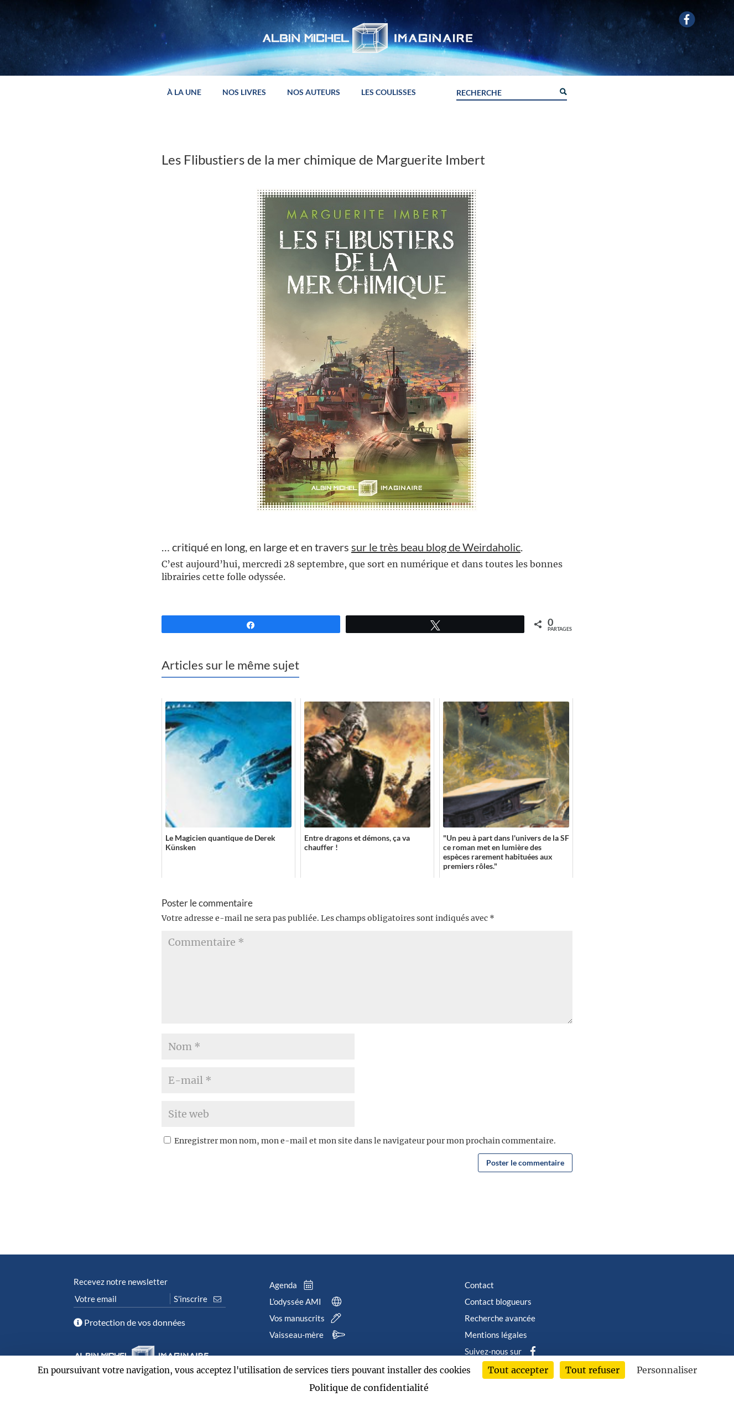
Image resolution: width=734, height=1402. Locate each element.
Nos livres (244, 92)
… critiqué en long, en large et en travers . (342, 547)
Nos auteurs (313, 92)
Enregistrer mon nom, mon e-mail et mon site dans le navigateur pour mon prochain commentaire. (365, 1141)
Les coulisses (388, 92)
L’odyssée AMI (307, 1301)
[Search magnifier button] (562, 90)
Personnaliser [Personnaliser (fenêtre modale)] (667, 1369)
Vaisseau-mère (308, 1335)
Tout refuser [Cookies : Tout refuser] (592, 1369)
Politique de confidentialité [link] (369, 1387)
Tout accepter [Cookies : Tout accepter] (518, 1369)
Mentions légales (496, 1335)
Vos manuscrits (307, 1318)
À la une (184, 92)
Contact (479, 1285)
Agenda (293, 1285)
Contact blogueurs (498, 1301)
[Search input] (505, 91)
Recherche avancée (500, 1318)
